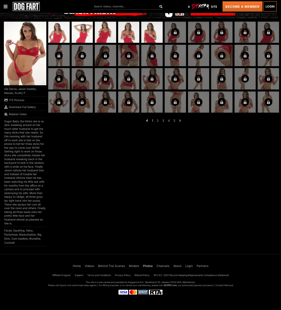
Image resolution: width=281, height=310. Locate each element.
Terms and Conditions (99, 275)
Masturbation (27, 234)
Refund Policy (142, 275)
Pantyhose (11, 234)
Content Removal (224, 285)
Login (270, 6)
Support (79, 275)
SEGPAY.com (170, 285)
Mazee (8, 93)
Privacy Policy (123, 275)
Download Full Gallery (20, 107)
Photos (148, 266)
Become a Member (242, 6)
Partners (202, 266)
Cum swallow (19, 238)
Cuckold (9, 242)
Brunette (34, 238)
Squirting (19, 230)
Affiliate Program (61, 275)
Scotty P (19, 93)
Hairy (29, 230)
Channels (163, 266)
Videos (89, 266)
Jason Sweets (27, 88)
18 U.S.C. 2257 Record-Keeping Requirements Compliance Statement (191, 275)
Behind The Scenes (111, 266)
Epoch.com (66, 285)
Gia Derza (10, 88)
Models (134, 266)
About (177, 266)
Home (77, 266)
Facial (8, 230)
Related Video (15, 114)
